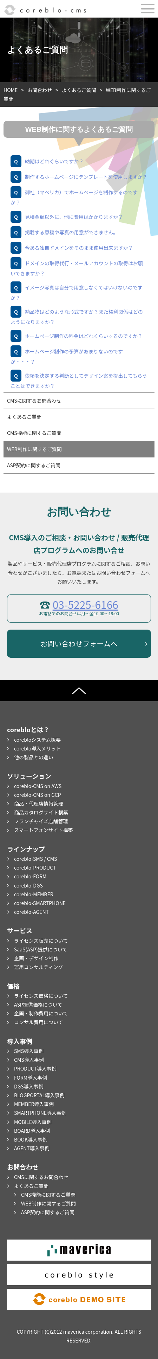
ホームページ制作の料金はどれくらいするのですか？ (84, 335)
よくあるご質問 (79, 89)
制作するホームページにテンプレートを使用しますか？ (86, 176)
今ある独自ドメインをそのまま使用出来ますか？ (79, 247)
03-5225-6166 (85, 604)
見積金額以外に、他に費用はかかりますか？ (74, 216)
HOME (11, 89)
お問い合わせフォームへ (78, 643)
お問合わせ (39, 89)
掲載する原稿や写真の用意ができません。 (71, 232)
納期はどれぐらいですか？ (54, 161)
